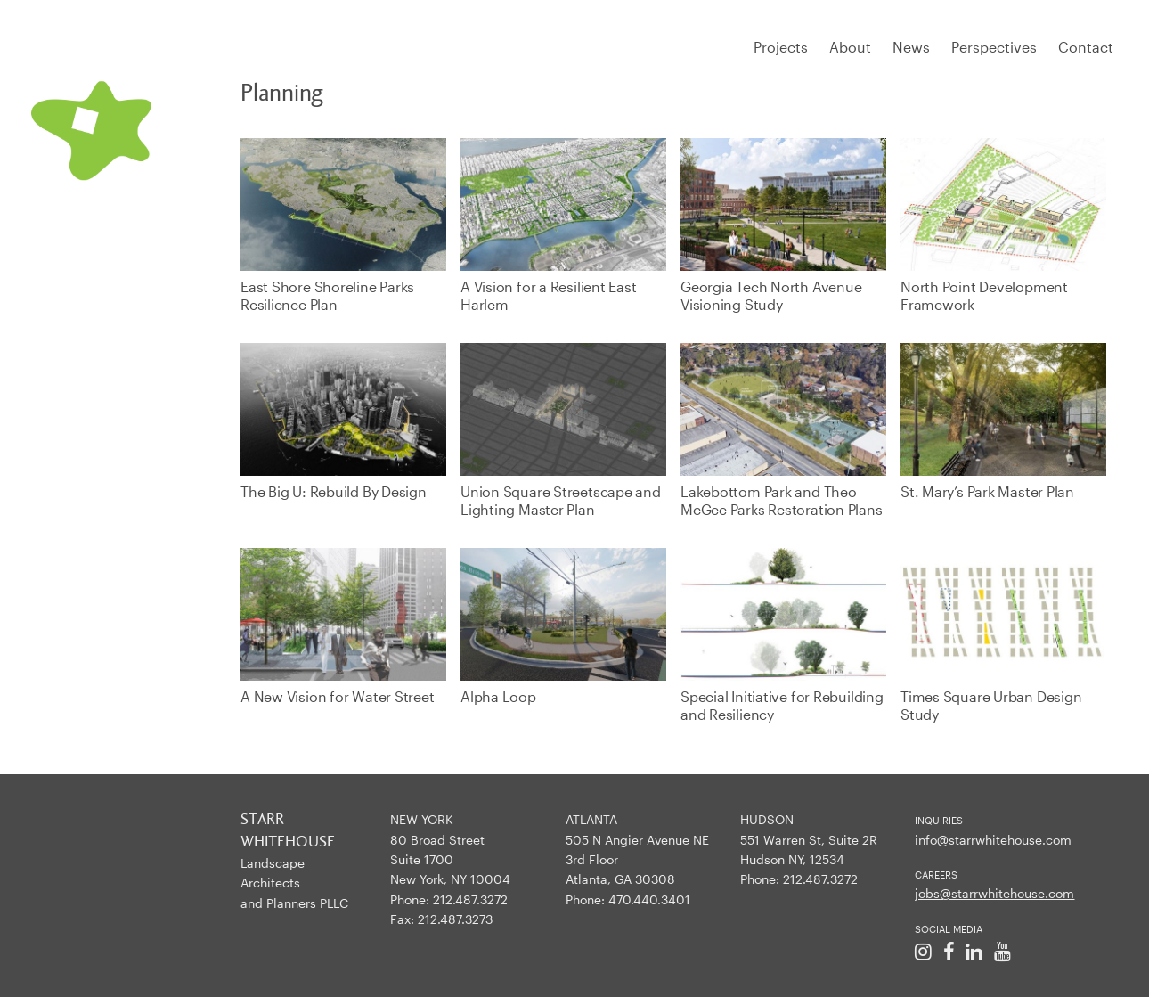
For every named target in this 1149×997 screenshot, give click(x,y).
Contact (1085, 46)
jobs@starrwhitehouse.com (994, 893)
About (850, 46)
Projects (781, 46)
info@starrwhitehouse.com (993, 839)
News (911, 46)
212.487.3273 (455, 919)
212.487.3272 (470, 899)
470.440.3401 (649, 899)
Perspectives (994, 46)
